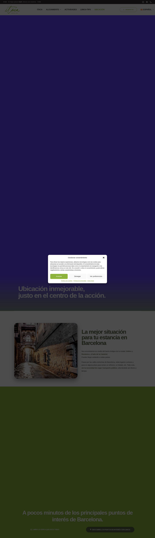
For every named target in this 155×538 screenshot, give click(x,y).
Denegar (77, 276)
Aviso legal (90, 281)
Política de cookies (66, 281)
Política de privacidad (79, 281)
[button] (104, 258)
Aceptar (59, 276)
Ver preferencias (96, 276)
